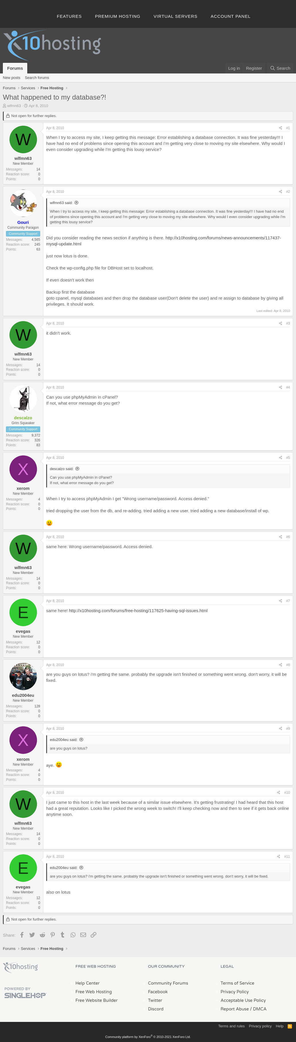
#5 (288, 458)
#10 (287, 793)
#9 (288, 729)
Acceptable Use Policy (243, 1000)
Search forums (37, 77)
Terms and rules (231, 1026)
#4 (288, 387)
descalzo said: (61, 469)
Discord (155, 1009)
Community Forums (168, 983)
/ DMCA (258, 1009)
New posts (11, 77)
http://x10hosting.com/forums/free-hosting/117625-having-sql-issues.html (138, 610)
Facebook (158, 991)
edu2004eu (23, 695)
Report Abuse (235, 1009)
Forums (15, 68)
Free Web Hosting (93, 991)
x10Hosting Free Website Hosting (20, 967)
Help (280, 1026)
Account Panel (231, 16)
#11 (287, 857)
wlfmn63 (14, 106)
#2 (288, 192)
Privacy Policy (235, 991)
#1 (288, 128)
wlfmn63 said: (61, 203)
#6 (288, 537)
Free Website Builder (96, 1000)
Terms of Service (237, 983)
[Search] (280, 68)
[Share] (280, 128)
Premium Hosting (117, 16)
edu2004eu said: (63, 740)
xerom (23, 488)
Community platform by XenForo (148, 1037)
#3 (288, 323)
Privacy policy (260, 1026)
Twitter (155, 1000)
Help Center (87, 983)
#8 (288, 665)
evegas (23, 631)
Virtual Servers (176, 16)
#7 (288, 601)
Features (69, 16)
